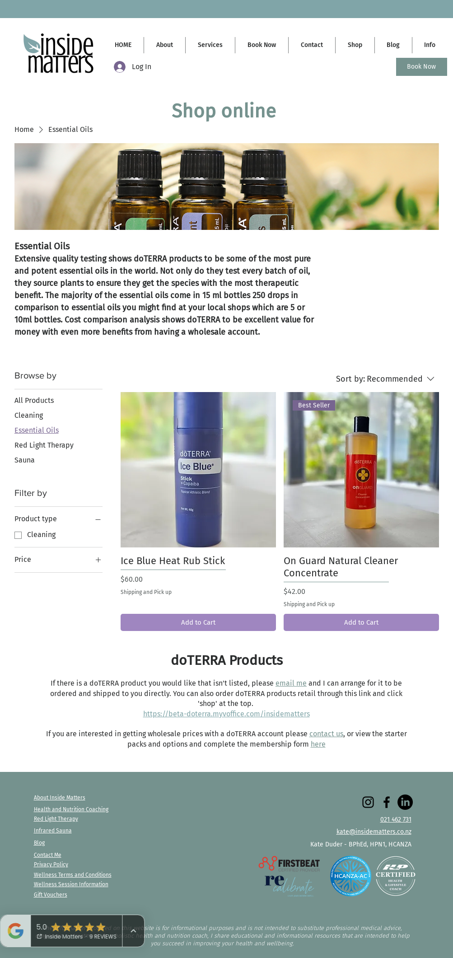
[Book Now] (421, 67)
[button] (430, 45)
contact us (326, 733)
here (318, 744)
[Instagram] (368, 802)
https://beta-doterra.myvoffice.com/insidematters (226, 714)
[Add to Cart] (198, 622)
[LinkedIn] (405, 802)
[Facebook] (386, 802)
